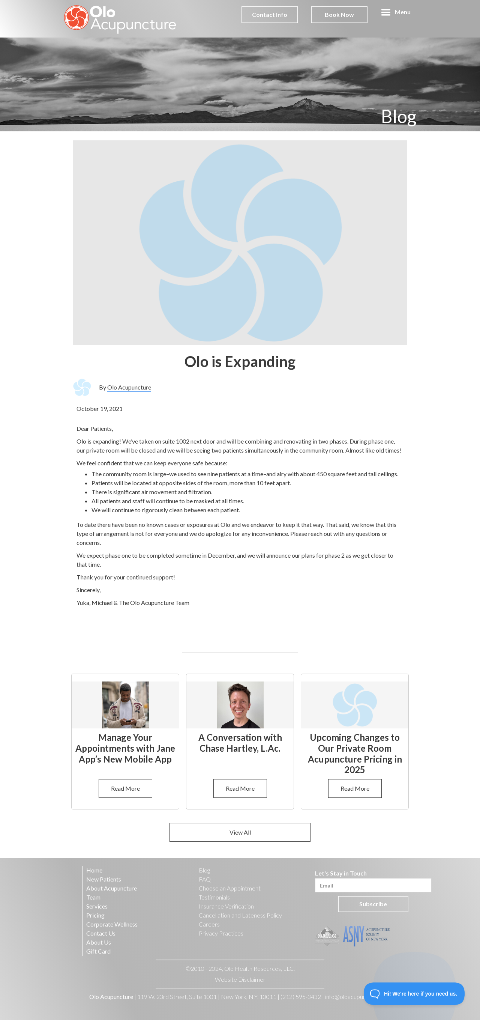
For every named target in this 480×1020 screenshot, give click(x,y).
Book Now (339, 14)
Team (93, 897)
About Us (98, 942)
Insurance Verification (226, 906)
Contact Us (101, 933)
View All (240, 832)
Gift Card (98, 951)
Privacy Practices (221, 933)
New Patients (103, 879)
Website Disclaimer (240, 979)
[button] (395, 12)
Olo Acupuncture (129, 387)
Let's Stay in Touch (341, 873)
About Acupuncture (111, 888)
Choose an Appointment (230, 888)
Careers (209, 924)
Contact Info (269, 14)
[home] (120, 19)
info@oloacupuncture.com (358, 996)
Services (97, 906)
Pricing (95, 915)
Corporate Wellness (112, 924)
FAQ (205, 879)
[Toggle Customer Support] (414, 993)
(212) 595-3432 (300, 996)
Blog (204, 870)
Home (94, 870)
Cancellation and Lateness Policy (240, 915)
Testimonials (214, 897)
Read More (125, 788)
